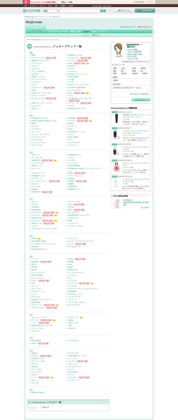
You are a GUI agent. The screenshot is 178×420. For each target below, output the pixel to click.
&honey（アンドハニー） (78, 74)
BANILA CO (73, 270)
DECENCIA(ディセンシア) (78, 215)
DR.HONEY (36, 210)
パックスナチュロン (76, 272)
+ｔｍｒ (34, 294)
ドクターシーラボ (75, 226)
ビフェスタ (72, 281)
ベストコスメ (107, 5)
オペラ (70, 106)
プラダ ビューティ (75, 294)
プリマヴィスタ (74, 297)
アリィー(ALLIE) (37, 71)
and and (34, 74)
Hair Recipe (36, 302)
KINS (33, 123)
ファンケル (72, 283)
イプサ (34, 85)
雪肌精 (70, 184)
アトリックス (36, 63)
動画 (73, 31)
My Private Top (145, 27)
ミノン (34, 323)
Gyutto (70, 123)
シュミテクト (73, 163)
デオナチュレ (73, 218)
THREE (71, 181)
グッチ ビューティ (38, 137)
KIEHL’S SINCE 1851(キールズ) (43, 121)
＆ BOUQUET (73, 77)
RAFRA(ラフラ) (37, 358)
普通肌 (143, 68)
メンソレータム (37, 328)
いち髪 (70, 79)
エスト (70, 96)
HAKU (70, 259)
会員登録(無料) (139, 2)
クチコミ (65, 31)
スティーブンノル (75, 176)
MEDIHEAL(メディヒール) (41, 325)
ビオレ (34, 281)
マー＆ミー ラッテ (38, 317)
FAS (33, 283)
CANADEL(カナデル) (39, 118)
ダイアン (34, 204)
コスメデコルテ (74, 142)
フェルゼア (72, 286)
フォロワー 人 (132, 58)
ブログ (50, 5)
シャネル (71, 160)
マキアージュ (73, 317)
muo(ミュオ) (73, 323)
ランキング (33, 5)
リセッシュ (72, 364)
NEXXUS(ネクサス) (39, 249)
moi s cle (71, 328)
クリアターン (36, 129)
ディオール (35, 215)
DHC (70, 210)
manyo (70, 320)
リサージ (34, 364)
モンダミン (35, 331)
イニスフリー (36, 82)
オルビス (34, 108)
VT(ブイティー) (37, 291)
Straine (71, 178)
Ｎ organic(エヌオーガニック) (79, 98)
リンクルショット (75, 367)
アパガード (35, 69)
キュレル (71, 121)
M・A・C (35, 320)
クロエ (70, 134)
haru (70, 264)
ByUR (70, 267)
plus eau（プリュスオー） (41, 299)
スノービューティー (39, 181)
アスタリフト (73, 58)
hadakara (35, 262)
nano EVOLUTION (38, 241)
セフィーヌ (35, 186)
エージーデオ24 (74, 90)
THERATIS (72, 186)
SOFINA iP (35, 192)
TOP (25, 5)
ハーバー (34, 259)
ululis (33, 90)
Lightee (34, 353)
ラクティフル (73, 353)
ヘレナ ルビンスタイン (77, 302)
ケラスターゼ (36, 140)
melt (70, 325)
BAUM (34, 270)
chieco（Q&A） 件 (134, 54)
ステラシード (36, 178)
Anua (70, 63)
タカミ (34, 202)
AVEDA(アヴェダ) (75, 55)
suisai (70, 173)
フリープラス (36, 289)
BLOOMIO (72, 291)
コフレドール (36, 145)
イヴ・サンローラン (39, 79)
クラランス (72, 126)
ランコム (71, 361)
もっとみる (145, 207)
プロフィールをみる (141, 94)
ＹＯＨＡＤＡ (73, 341)
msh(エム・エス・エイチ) (41, 103)
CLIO (70, 129)
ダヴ (70, 204)
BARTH (34, 267)
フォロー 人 (132, 56)
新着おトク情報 (67, 2)
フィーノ (34, 286)
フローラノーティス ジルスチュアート (83, 289)
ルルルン (34, 375)
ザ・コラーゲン (37, 158)
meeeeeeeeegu (57, 47)
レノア (34, 377)
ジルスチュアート (38, 173)
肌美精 (70, 262)
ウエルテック (36, 88)
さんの (136, 61)
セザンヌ (34, 184)
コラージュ (72, 145)
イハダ (70, 82)
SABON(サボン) (74, 155)
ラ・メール (72, 358)
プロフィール (53, 31)
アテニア (71, 60)
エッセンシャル (37, 98)
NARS (33, 238)
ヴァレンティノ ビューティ (79, 85)
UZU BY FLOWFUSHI (76, 88)
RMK (33, 55)
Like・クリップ (98, 31)
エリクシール (73, 103)
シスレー (71, 158)
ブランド (42, 5)
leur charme (73, 372)
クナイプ (34, 126)
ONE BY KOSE (37, 392)
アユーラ (71, 69)
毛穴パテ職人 (73, 137)
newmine (34, 246)
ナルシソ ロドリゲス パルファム (81, 241)
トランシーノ (73, 223)
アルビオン (72, 71)
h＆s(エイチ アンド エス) (41, 93)
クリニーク (35, 132)
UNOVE (71, 66)
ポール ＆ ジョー (38, 308)
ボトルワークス (74, 305)
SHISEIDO (35, 160)
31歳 (123, 68)
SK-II (70, 93)
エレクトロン (36, 106)
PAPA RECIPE (37, 275)
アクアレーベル (37, 58)
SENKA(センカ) (74, 189)
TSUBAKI (35, 207)
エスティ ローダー (38, 96)
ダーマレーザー (74, 202)
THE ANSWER (74, 166)
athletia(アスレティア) (40, 60)
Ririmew (34, 367)
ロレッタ (34, 383)
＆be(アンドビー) (38, 77)
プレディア (72, 299)
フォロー (86, 31)
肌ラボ (34, 264)
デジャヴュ (35, 221)
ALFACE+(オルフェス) (77, 108)
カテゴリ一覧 (96, 5)
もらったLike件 (134, 51)
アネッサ (34, 66)
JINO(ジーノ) (36, 166)
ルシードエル (36, 369)
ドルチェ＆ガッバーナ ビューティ (44, 229)
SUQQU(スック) (37, 176)
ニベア (70, 244)
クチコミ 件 (132, 49)
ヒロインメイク (37, 278)
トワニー (34, 226)
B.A (69, 278)
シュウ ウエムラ (37, 163)
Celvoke (34, 189)
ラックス (34, 356)
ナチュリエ (72, 238)
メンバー (86, 35)
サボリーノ (35, 155)
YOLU (33, 343)
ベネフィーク (36, 305)
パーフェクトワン (38, 272)
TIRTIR (71, 207)
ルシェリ (71, 369)
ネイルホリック (74, 246)
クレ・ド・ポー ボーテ (40, 134)
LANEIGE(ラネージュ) (77, 356)
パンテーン (72, 275)
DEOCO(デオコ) (37, 218)
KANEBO (71, 118)
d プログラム (36, 212)
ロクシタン (72, 377)
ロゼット (34, 380)
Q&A (56, 5)
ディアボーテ (73, 212)
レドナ (70, 375)
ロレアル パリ (73, 380)
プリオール (35, 297)
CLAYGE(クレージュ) (76, 132)
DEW (70, 221)
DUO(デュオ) (36, 223)
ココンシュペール (38, 142)
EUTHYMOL (36, 341)
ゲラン (70, 140)
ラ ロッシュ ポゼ (38, 361)
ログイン (150, 2)
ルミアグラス (36, 372)
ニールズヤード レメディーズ (43, 244)
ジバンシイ (35, 168)
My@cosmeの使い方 (127, 27)
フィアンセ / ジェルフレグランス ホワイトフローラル (136, 202)
